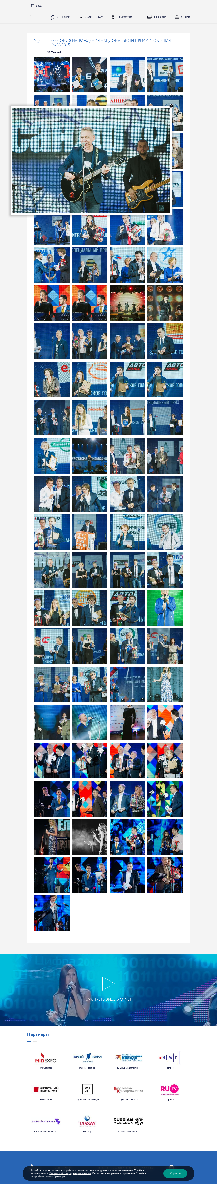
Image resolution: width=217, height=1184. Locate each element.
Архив (185, 17)
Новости (159, 17)
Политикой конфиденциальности (70, 1173)
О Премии (63, 17)
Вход (39, 5)
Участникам (94, 17)
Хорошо (175, 1173)
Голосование (128, 17)
